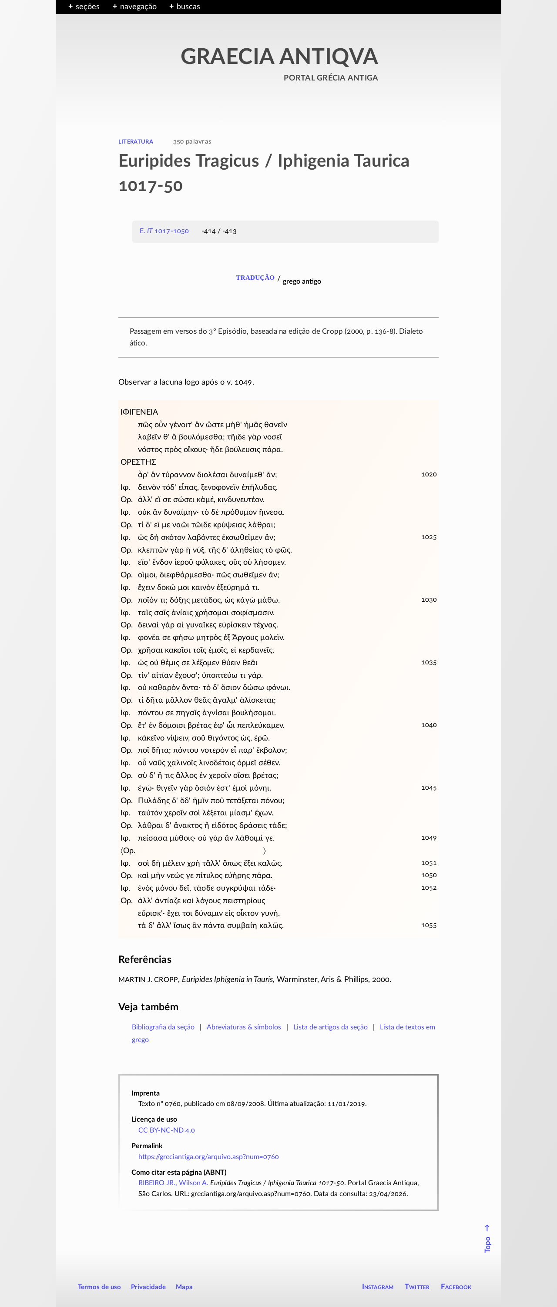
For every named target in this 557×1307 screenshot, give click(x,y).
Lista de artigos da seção (330, 1027)
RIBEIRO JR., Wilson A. (173, 1183)
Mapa (184, 1287)
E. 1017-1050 (164, 231)
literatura (135, 141)
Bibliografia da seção (163, 1027)
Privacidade (148, 1287)
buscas (188, 7)
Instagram (378, 1286)
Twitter (417, 1286)
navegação (138, 7)
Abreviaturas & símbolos (244, 1027)
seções (88, 7)
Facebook (456, 1286)
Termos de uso (99, 1287)
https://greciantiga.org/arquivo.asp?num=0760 (208, 1156)
